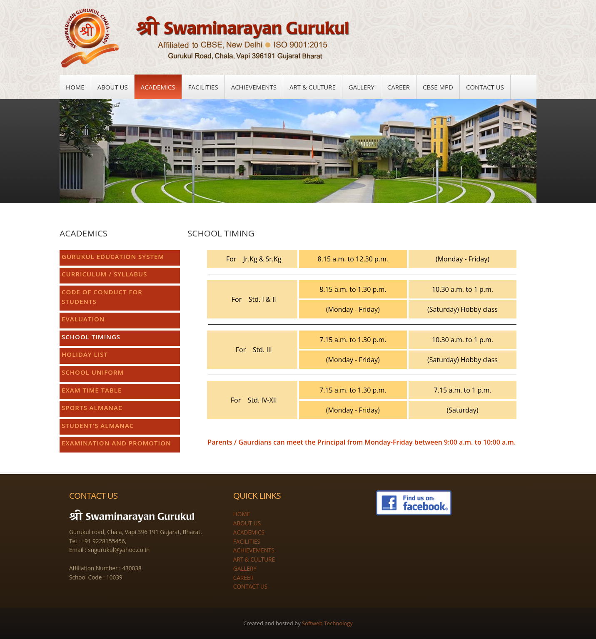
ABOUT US (247, 523)
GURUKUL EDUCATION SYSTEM (113, 256)
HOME (241, 514)
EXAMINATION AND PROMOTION (116, 443)
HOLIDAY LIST (85, 354)
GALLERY (245, 568)
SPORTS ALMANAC (92, 407)
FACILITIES (246, 541)
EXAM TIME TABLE (92, 390)
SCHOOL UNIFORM (93, 372)
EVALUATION (83, 319)
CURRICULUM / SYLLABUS (104, 274)
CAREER (243, 577)
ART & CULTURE (254, 559)
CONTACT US (250, 586)
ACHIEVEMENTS (253, 550)
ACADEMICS (248, 532)
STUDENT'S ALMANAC (98, 425)
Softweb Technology (327, 623)
